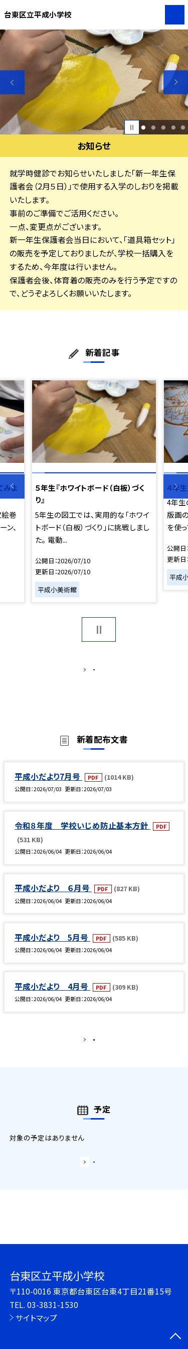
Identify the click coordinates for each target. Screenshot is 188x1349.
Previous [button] (12, 82)
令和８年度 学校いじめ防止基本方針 (82, 835)
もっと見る (89, 672)
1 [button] (143, 127)
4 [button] (173, 127)
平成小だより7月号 (48, 786)
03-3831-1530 (52, 1304)
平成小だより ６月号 (53, 898)
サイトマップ (36, 1317)
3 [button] (163, 127)
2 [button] (153, 127)
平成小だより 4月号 (52, 996)
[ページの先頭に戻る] (175, 1337)
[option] (94, 82)
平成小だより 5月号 (52, 947)
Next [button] (175, 82)
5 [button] (183, 127)
